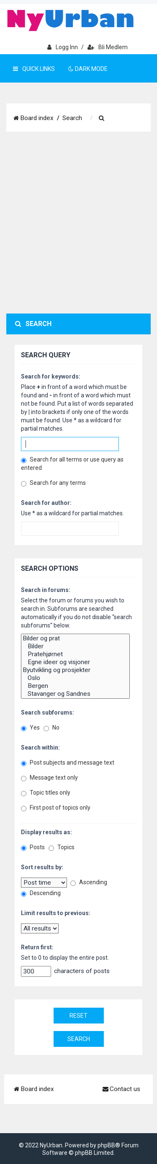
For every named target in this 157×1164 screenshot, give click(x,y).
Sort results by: (42, 867)
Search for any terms (53, 483)
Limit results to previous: (55, 913)
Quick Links (34, 68)
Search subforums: (47, 712)
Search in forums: (45, 590)
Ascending (88, 882)
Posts (33, 847)
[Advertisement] (78, 223)
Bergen (75, 686)
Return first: (37, 947)
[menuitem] (102, 118)
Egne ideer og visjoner (75, 662)
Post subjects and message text (67, 762)
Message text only (49, 777)
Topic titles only (45, 792)
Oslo (75, 678)
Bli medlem (108, 47)
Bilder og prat (75, 638)
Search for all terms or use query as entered (72, 463)
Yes (30, 727)
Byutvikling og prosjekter (75, 670)
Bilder (75, 646)
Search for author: (46, 502)
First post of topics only (55, 807)
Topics (62, 847)
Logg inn (62, 47)
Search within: (40, 747)
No (51, 727)
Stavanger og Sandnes (75, 694)
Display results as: (46, 832)
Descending (41, 893)
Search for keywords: (50, 376)
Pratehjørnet (75, 654)
